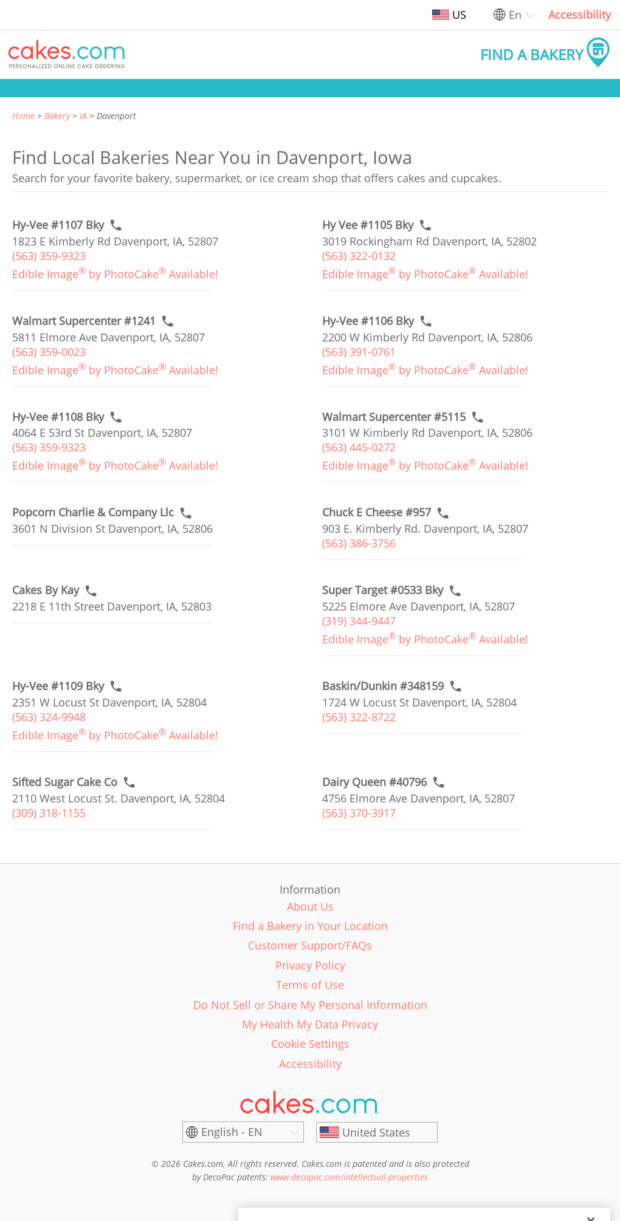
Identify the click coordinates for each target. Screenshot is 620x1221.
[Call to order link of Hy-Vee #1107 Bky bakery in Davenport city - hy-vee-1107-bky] (58, 225)
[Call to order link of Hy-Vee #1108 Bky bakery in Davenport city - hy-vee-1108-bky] (58, 417)
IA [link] (83, 115)
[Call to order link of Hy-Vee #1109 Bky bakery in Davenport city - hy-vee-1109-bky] (58, 686)
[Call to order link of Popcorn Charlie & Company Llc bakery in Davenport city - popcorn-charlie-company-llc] (93, 512)
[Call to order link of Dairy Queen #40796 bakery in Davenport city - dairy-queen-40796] (374, 782)
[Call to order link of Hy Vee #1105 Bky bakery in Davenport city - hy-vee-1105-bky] (367, 225)
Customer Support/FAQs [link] (310, 945)
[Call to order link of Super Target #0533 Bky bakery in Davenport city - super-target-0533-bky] (382, 590)
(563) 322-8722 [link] (359, 717)
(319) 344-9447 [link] (359, 621)
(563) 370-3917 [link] (359, 812)
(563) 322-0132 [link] (359, 255)
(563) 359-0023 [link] (49, 351)
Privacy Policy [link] (310, 965)
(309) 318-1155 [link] (49, 812)
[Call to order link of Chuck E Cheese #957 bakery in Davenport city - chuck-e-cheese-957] (376, 512)
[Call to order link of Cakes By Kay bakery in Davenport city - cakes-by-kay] (45, 590)
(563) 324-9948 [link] (49, 717)
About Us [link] (310, 906)
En (515, 14)
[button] (67, 54)
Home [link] (23, 115)
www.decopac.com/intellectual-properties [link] (349, 1177)
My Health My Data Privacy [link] (310, 1024)
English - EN (232, 1131)
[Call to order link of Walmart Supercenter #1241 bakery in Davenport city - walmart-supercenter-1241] (84, 321)
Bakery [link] (57, 115)
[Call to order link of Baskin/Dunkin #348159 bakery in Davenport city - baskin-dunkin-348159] (383, 686)
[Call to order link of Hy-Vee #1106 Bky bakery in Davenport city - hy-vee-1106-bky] (368, 321)
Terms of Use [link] (310, 984)
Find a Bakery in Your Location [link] (310, 925)
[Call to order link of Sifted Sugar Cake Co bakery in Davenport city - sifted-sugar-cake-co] (64, 782)
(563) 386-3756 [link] (359, 543)
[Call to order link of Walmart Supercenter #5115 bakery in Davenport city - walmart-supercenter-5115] (394, 417)
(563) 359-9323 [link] (49, 255)
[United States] (377, 1132)
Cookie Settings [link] (310, 1043)
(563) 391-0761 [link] (359, 351)
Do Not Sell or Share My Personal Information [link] (310, 1004)
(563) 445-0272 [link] (359, 447)
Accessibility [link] (579, 14)
